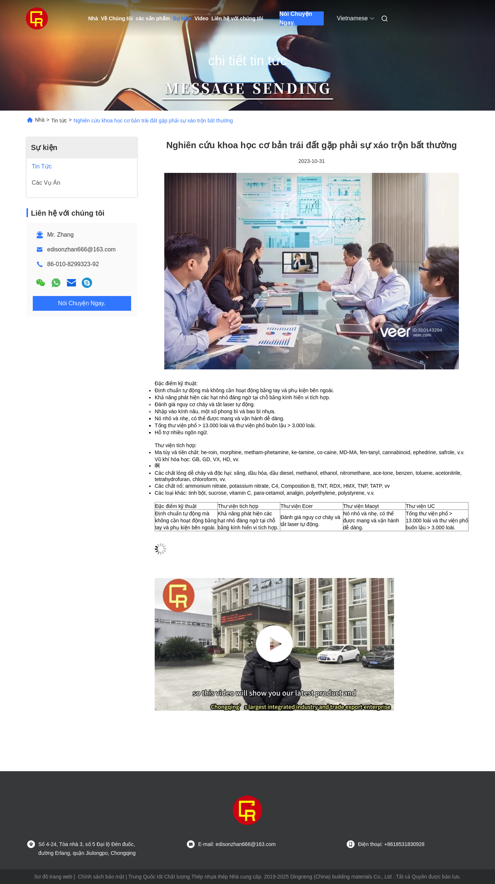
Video (201, 18)
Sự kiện (182, 18)
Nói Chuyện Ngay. (296, 18)
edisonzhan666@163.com (81, 249)
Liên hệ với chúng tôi (237, 18)
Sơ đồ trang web (53, 877)
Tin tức (59, 120)
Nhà (93, 18)
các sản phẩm (153, 18)
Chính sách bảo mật (101, 877)
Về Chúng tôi (117, 18)
